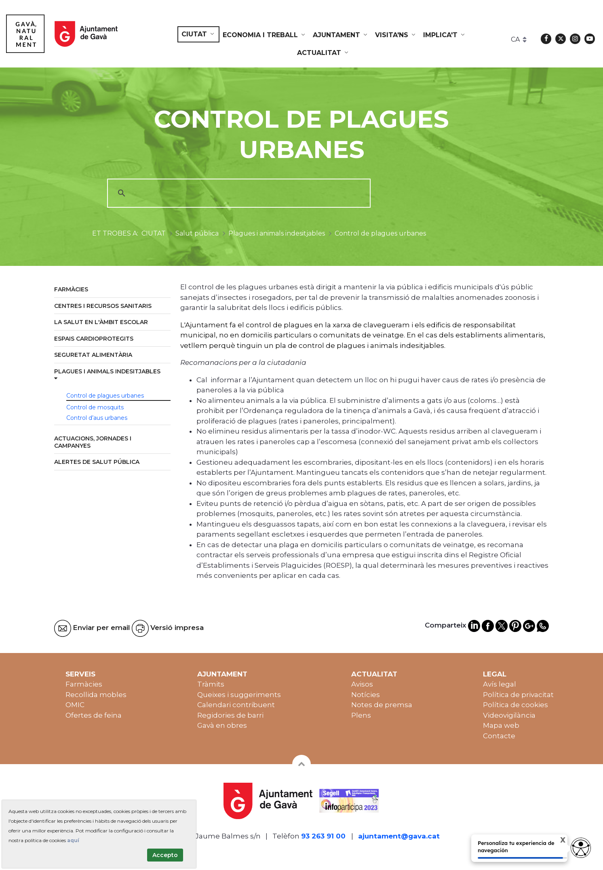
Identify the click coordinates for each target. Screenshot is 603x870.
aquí (73, 840)
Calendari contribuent (236, 705)
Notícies (365, 695)
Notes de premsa (381, 705)
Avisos (362, 684)
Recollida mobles (96, 695)
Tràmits (210, 684)
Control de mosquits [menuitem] (95, 407)
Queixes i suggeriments (239, 695)
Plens (361, 715)
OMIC (74, 705)
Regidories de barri (230, 715)
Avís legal (499, 684)
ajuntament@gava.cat (399, 836)
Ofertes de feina (93, 715)
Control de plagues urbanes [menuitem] (105, 395)
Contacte (499, 736)
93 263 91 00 (323, 836)
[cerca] (237, 193)
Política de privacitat (518, 695)
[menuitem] (198, 34)
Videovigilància (509, 715)
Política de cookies (515, 705)
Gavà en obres (222, 725)
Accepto (165, 855)
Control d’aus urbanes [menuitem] (96, 417)
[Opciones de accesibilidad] (581, 848)
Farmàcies (83, 684)
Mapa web (501, 725)
